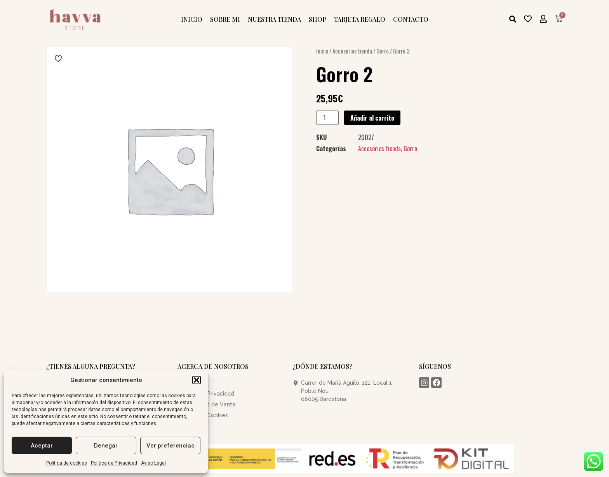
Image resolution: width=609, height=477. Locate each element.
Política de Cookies (202, 415)
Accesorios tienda (352, 51)
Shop (317, 19)
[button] (196, 380)
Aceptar (42, 445)
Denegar (106, 445)
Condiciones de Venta (206, 404)
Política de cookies (66, 463)
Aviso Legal (153, 463)
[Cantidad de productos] (327, 118)
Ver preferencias (170, 445)
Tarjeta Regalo (359, 19)
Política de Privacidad (114, 463)
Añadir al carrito (372, 118)
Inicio (191, 19)
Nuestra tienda (274, 19)
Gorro (382, 51)
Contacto (410, 19)
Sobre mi (225, 19)
